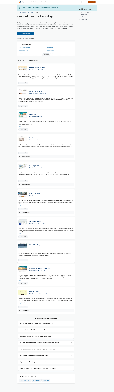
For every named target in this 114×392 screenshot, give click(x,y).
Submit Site (91, 2)
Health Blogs (83, 17)
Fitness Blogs (37, 382)
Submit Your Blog (26, 33)
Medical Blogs (46, 382)
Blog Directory (34, 1)
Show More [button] (46, 54)
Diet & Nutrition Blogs (25, 382)
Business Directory (45, 1)
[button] (84, 2)
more (19, 79)
